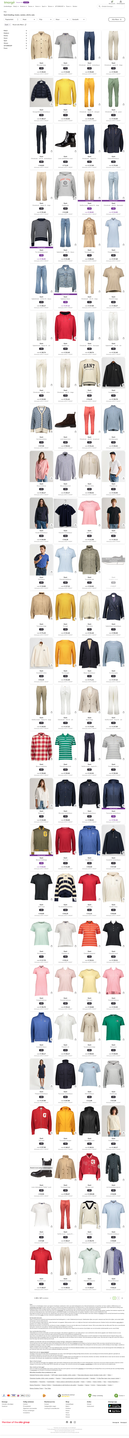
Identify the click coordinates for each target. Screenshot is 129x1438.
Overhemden (51, 1384)
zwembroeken (88, 1366)
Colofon (25, 1407)
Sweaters (80, 1387)
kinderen (101, 1315)
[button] (121, 3)
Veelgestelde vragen (50, 1409)
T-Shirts (88, 1384)
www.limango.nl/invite (73, 1435)
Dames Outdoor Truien (36, 1390)
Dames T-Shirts (46, 1387)
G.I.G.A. (93, 1387)
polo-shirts (119, 1324)
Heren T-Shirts (97, 1384)
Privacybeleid (27, 1409)
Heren (5, 40)
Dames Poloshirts (35, 1387)
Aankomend (90, 1409)
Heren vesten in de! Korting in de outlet (67, 1384)
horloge (75, 1345)
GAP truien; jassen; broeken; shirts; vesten (63, 1377)
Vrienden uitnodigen (8, 1407)
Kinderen (6, 35)
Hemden (92, 1380)
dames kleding (45, 1354)
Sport (5, 43)
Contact (47, 1407)
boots (65, 1358)
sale (43, 1369)
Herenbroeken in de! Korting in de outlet (64, 1387)
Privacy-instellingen (29, 1413)
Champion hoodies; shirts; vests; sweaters (42, 1380)
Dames (6, 38)
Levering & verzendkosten (52, 1411)
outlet (42, 1317)
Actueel (89, 1407)
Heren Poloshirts (113, 1384)
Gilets (109, 1377)
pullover (51, 1364)
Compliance (26, 1415)
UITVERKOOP (8, 48)
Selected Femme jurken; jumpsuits (40, 1377)
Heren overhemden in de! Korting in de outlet (75, 1380)
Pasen (5, 50)
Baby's (6, 33)
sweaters (82, 1366)
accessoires (34, 1372)
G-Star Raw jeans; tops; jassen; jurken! (108, 1380)
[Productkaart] (41, 55)
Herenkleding (33, 1384)
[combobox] (111, 8)
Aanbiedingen (70, 1407)
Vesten (110, 1387)
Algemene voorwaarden (30, 1411)
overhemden (60, 1312)
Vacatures (5, 1409)
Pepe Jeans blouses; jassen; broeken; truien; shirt (92, 1377)
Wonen (6, 45)
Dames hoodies (101, 1387)
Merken (68, 1419)
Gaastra (58, 1380)
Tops (104, 1384)
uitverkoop (81, 1370)
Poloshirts (42, 1384)
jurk (44, 1364)
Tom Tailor (48, 1390)
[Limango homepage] (9, 3)
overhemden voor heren (35, 1309)
